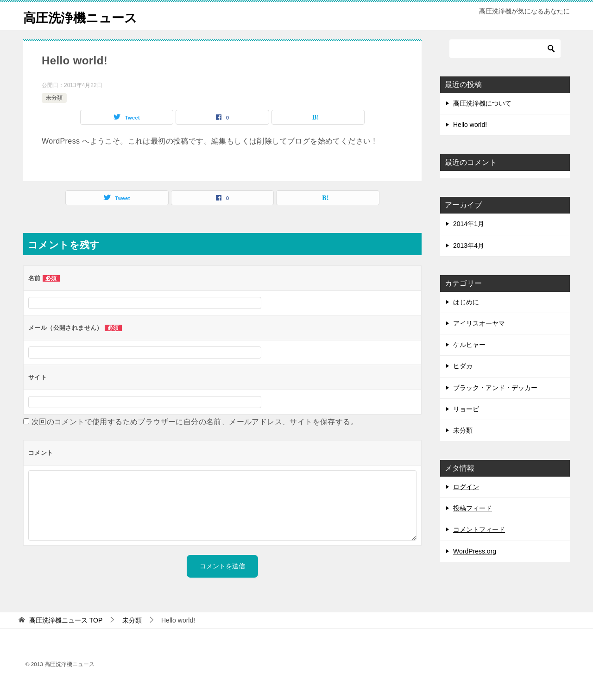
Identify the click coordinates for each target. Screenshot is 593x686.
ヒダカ (463, 366)
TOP (65, 620)
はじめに (466, 302)
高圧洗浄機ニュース (86, 16)
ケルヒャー (469, 344)
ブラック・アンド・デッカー (495, 387)
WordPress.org (474, 551)
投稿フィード (472, 508)
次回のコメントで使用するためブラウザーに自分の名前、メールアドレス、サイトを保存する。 (195, 422)
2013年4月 (468, 245)
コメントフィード (479, 529)
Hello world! (470, 124)
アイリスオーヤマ (479, 323)
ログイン (466, 487)
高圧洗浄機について (482, 103)
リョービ (466, 409)
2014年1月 (468, 223)
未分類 (54, 97)
